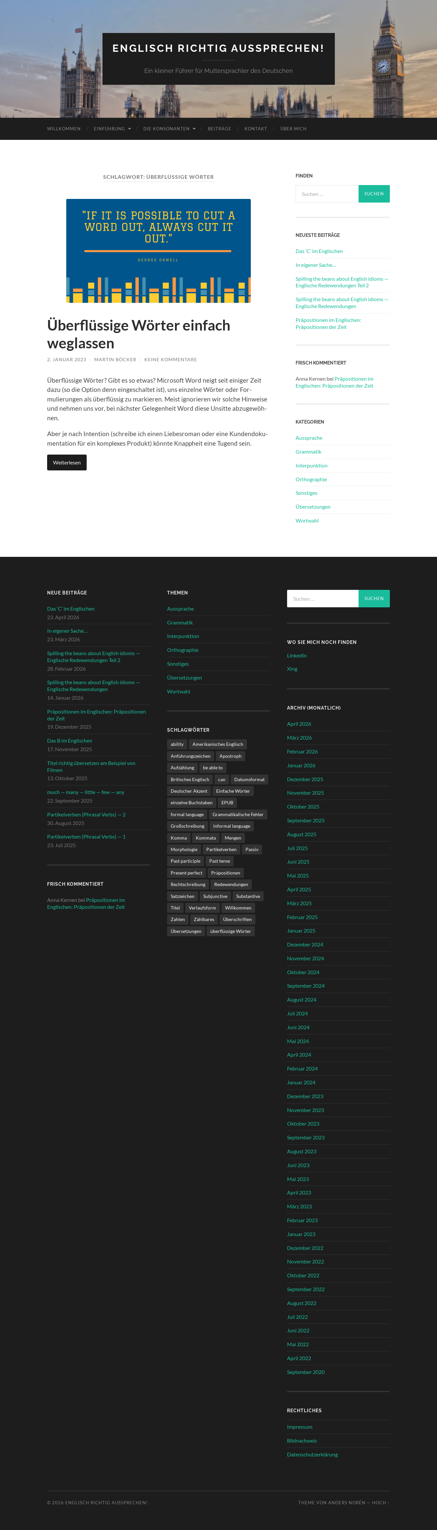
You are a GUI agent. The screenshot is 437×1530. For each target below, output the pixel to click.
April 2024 (299, 1054)
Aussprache (309, 437)
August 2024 (301, 999)
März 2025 (299, 903)
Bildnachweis (302, 1440)
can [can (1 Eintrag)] (221, 779)
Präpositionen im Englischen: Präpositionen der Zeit (328, 323)
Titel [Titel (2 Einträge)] (175, 907)
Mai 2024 (298, 1040)
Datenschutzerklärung (312, 1454)
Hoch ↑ (381, 1502)
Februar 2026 (302, 751)
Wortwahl (307, 520)
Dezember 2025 (305, 779)
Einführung (109, 128)
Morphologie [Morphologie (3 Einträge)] (184, 849)
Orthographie (311, 479)
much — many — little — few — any (85, 792)
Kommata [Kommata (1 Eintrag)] (206, 837)
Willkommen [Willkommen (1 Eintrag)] (238, 907)
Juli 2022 (297, 1316)
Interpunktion (312, 465)
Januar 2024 (301, 1082)
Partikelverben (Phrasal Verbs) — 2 (86, 814)
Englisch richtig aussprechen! (218, 48)
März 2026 (299, 737)
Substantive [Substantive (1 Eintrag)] (248, 896)
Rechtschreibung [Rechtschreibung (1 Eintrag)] (188, 884)
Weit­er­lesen (67, 462)
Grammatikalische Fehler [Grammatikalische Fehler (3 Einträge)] (238, 814)
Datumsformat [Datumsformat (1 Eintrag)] (249, 779)
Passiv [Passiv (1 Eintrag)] (252, 849)
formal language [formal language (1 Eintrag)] (187, 814)
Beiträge (219, 128)
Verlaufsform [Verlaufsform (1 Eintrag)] (202, 907)
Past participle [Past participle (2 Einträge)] (185, 861)
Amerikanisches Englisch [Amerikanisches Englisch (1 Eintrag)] (217, 744)
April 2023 (299, 1192)
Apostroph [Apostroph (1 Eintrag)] (230, 755)
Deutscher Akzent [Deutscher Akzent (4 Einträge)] (189, 790)
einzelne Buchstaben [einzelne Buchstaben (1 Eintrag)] (192, 802)
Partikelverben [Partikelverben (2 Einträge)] (221, 849)
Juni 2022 (298, 1330)
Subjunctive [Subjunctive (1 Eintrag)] (215, 896)
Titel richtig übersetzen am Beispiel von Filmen (91, 766)
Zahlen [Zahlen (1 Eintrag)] (178, 919)
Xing (292, 668)
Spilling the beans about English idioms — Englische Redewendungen (342, 302)
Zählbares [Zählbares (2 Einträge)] (204, 919)
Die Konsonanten (166, 128)
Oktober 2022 (303, 1275)
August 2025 (301, 834)
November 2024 (305, 958)
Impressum (299, 1426)
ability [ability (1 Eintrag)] (177, 744)
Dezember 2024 (305, 944)
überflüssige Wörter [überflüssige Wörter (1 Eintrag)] (230, 931)
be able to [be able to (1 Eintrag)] (213, 767)
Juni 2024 (298, 1027)
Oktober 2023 (303, 1123)
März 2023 (299, 1206)
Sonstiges (306, 493)
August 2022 (301, 1302)
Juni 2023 (298, 1165)
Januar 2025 (301, 930)
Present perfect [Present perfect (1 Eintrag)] (186, 872)
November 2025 (305, 792)
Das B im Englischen (69, 740)
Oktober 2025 (303, 806)
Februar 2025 (302, 916)
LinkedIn (297, 655)
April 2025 (299, 889)
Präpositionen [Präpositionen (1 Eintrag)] (225, 872)
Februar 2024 (302, 1068)
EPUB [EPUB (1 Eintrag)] (227, 802)
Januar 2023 (301, 1233)
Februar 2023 (302, 1220)
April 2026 (299, 723)
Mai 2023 (298, 1178)
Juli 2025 (297, 848)
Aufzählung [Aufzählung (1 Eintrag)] (182, 767)
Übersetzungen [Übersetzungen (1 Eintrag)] (186, 931)
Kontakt (256, 128)
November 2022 (305, 1261)
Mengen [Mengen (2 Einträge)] (233, 837)
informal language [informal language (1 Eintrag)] (231, 825)
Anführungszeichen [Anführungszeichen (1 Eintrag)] (191, 755)
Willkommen (64, 128)
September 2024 (306, 985)
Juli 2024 (297, 1013)
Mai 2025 (298, 875)
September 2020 (306, 1371)
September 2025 (306, 820)
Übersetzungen (313, 506)
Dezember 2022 (305, 1247)
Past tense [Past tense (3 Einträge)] (219, 861)
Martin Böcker (115, 359)
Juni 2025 (298, 861)
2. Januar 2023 (66, 359)
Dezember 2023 (305, 1096)
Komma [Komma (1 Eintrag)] (179, 837)
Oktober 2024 (303, 972)
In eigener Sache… (316, 264)
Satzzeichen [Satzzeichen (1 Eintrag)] (182, 896)
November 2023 (305, 1109)
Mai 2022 (298, 1344)
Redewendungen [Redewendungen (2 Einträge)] (231, 884)
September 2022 (306, 1289)
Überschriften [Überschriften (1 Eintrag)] (237, 919)
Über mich (293, 128)
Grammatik (308, 451)
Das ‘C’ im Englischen (319, 250)
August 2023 (301, 1151)
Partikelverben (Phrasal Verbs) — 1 (86, 836)
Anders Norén (346, 1502)
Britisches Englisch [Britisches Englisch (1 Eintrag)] (190, 779)
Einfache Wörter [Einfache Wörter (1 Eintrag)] (233, 790)
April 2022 (299, 1358)
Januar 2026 (301, 765)
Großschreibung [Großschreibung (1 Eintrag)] (187, 825)
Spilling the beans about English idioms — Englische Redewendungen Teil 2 (342, 281)
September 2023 (306, 1137)
